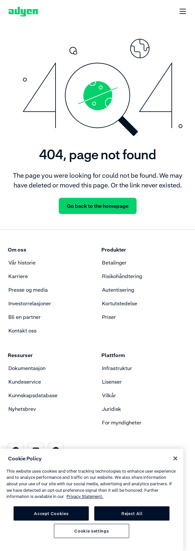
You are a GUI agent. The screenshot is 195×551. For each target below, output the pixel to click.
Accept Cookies (51, 513)
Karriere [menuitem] (18, 276)
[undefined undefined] (179, 12)
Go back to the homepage (97, 206)
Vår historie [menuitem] (22, 262)
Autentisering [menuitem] (118, 290)
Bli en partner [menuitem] (24, 317)
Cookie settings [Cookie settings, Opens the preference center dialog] (91, 531)
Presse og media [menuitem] (28, 290)
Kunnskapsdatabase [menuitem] (32, 395)
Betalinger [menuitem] (114, 262)
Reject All (132, 513)
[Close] (175, 458)
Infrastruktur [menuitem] (117, 368)
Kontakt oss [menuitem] (22, 330)
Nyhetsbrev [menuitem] (22, 409)
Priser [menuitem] (109, 317)
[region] (91, 500)
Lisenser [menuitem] (112, 381)
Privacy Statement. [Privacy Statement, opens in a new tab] (85, 496)
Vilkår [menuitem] (109, 395)
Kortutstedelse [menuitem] (119, 303)
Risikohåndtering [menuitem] (122, 276)
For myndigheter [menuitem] (121, 422)
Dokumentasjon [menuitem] (27, 368)
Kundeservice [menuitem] (24, 381)
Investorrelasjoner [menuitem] (29, 303)
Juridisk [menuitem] (111, 409)
